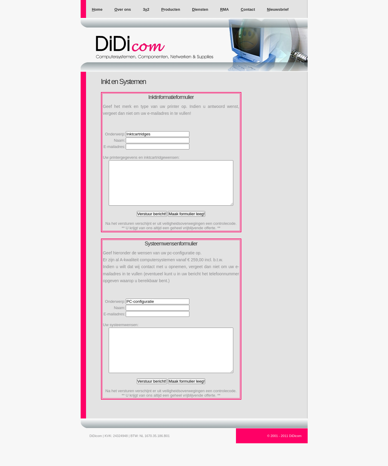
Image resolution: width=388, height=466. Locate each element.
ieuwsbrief (278, 9)
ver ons (122, 9)
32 (146, 9)
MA (224, 9)
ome (97, 9)
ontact (248, 9)
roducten (170, 9)
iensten (200, 9)
